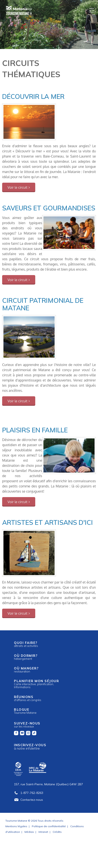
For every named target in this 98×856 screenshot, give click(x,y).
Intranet (43, 831)
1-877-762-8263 (28, 793)
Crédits (57, 831)
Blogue (25, 710)
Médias (29, 831)
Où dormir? (25, 657)
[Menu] (91, 10)
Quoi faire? (26, 644)
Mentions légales (16, 826)
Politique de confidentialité (49, 826)
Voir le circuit (18, 187)
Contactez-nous (28, 800)
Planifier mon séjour (36, 684)
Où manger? (26, 669)
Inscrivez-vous (30, 746)
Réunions (27, 698)
